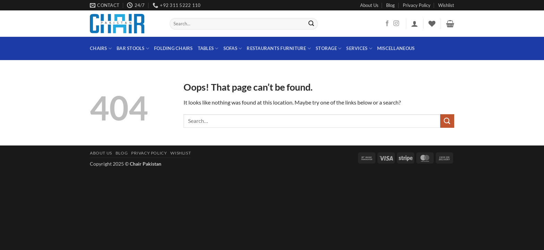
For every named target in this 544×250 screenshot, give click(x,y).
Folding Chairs (173, 48)
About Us (369, 5)
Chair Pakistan (145, 164)
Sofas (232, 48)
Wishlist (446, 5)
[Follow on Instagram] (396, 23)
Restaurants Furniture (279, 48)
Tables (208, 48)
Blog (390, 5)
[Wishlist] (431, 23)
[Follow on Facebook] (387, 23)
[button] (414, 23)
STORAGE (328, 48)
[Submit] (311, 24)
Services (359, 48)
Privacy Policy (417, 5)
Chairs (101, 48)
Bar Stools (133, 48)
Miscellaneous (396, 48)
